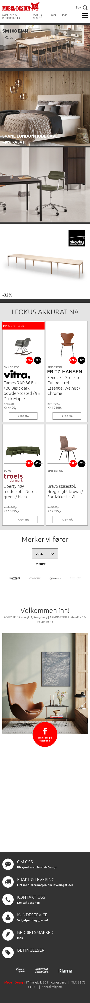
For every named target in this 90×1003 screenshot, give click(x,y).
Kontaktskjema (52, 987)
